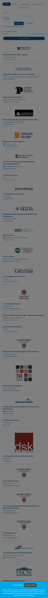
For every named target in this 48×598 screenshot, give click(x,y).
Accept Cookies (30, 585)
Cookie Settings (18, 585)
